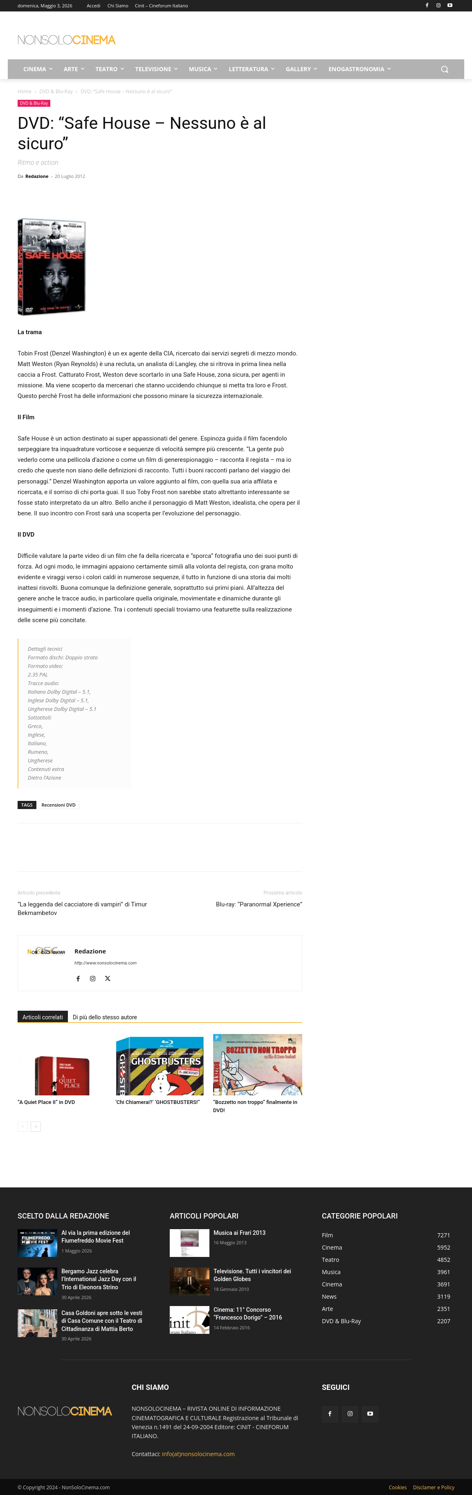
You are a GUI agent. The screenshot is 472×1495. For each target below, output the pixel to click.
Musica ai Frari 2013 (239, 1233)
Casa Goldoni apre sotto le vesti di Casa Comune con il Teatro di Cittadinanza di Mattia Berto (101, 1321)
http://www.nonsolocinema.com (105, 963)
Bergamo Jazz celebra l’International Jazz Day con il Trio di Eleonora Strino (98, 1279)
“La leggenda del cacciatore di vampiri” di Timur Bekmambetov (82, 909)
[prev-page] (23, 1127)
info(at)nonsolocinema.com (198, 1454)
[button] (444, 69)
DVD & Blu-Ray (56, 91)
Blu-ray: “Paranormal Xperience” (259, 904)
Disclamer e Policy (433, 1487)
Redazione (37, 176)
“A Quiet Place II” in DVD (46, 1102)
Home (24, 91)
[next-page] (36, 1127)
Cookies (398, 1487)
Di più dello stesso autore (105, 1017)
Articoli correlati (42, 1017)
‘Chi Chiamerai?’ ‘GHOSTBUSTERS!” (157, 1102)
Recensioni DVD (59, 805)
